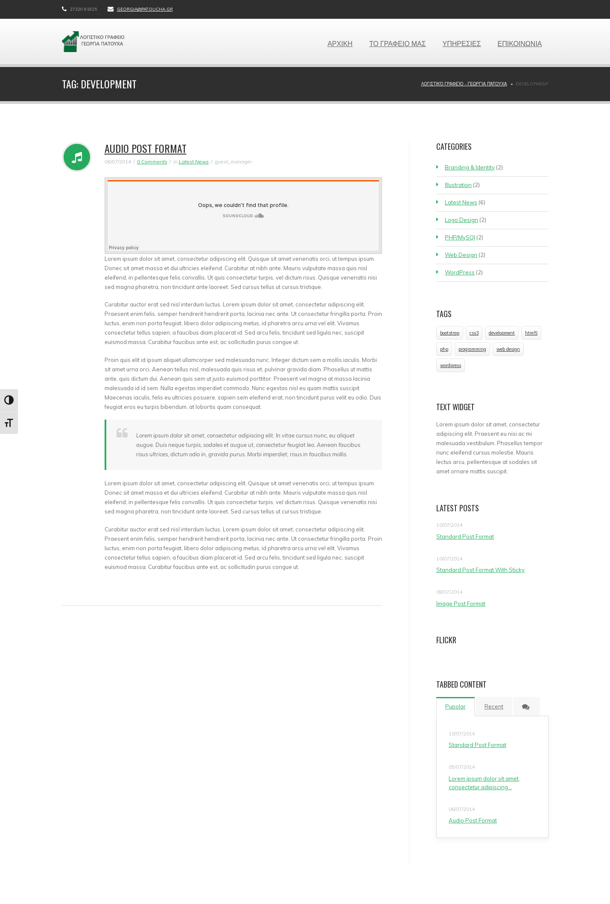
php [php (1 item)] (444, 349)
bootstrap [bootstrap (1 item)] (449, 333)
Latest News (194, 161)
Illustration (458, 184)
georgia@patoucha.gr (145, 9)
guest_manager (233, 161)
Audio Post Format (146, 148)
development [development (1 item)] (502, 333)
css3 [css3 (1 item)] (474, 333)
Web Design (461, 254)
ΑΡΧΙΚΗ (340, 43)
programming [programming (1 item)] (472, 349)
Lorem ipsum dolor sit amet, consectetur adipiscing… (484, 782)
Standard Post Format (465, 536)
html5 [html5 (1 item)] (531, 333)
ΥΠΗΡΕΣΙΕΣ (462, 43)
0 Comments (152, 161)
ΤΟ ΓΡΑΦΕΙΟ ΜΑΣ (397, 43)
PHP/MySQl (460, 237)
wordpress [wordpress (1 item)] (450, 365)
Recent (493, 706)
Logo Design (461, 219)
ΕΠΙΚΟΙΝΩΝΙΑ (520, 43)
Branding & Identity (470, 167)
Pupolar (455, 706)
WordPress (460, 272)
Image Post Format (460, 603)
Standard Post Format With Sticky (480, 569)
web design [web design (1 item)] (508, 349)
